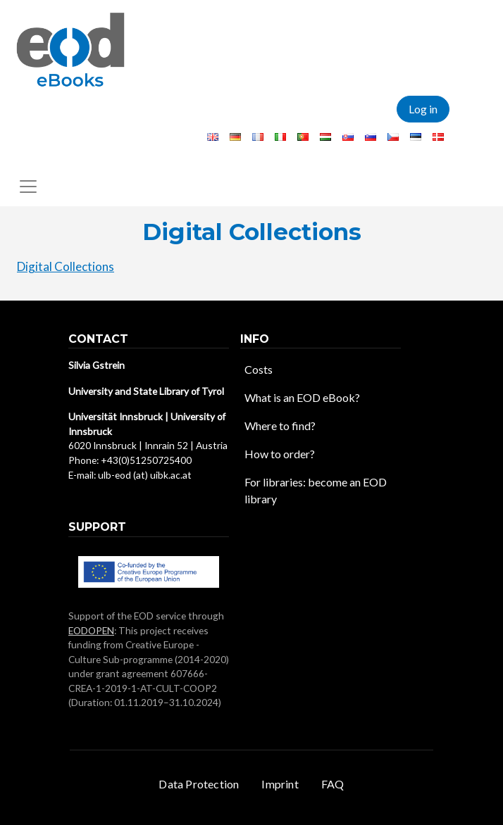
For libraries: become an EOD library (315, 490)
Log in (423, 108)
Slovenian (370, 137)
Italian (280, 137)
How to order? (279, 453)
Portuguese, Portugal (303, 137)
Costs (258, 369)
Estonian (415, 137)
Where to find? (280, 425)
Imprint (279, 784)
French (257, 137)
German (235, 137)
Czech (393, 137)
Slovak (348, 137)
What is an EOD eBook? (302, 397)
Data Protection (199, 784)
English (212, 137)
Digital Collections (65, 266)
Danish (438, 137)
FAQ (332, 784)
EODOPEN (91, 630)
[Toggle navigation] (28, 186)
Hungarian (325, 137)
